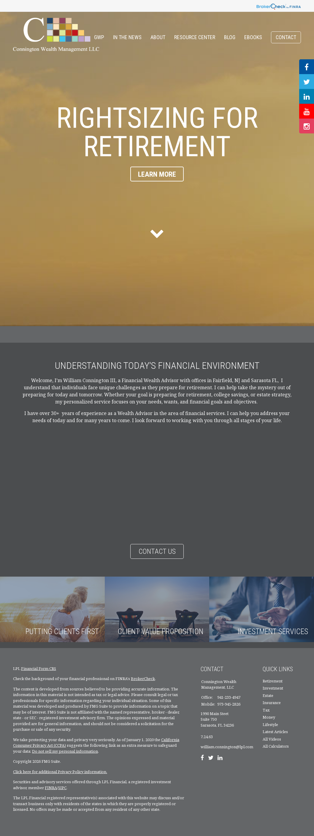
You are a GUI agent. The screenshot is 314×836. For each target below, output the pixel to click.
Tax (266, 710)
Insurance (272, 702)
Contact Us (157, 551)
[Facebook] (202, 758)
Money (269, 717)
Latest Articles (275, 731)
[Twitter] (210, 758)
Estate (268, 695)
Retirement (273, 681)
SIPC (62, 787)
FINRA (51, 787)
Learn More (157, 174)
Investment (273, 688)
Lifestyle (270, 724)
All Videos (272, 739)
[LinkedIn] (220, 758)
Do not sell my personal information (65, 751)
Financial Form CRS (38, 668)
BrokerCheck (143, 678)
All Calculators (276, 746)
